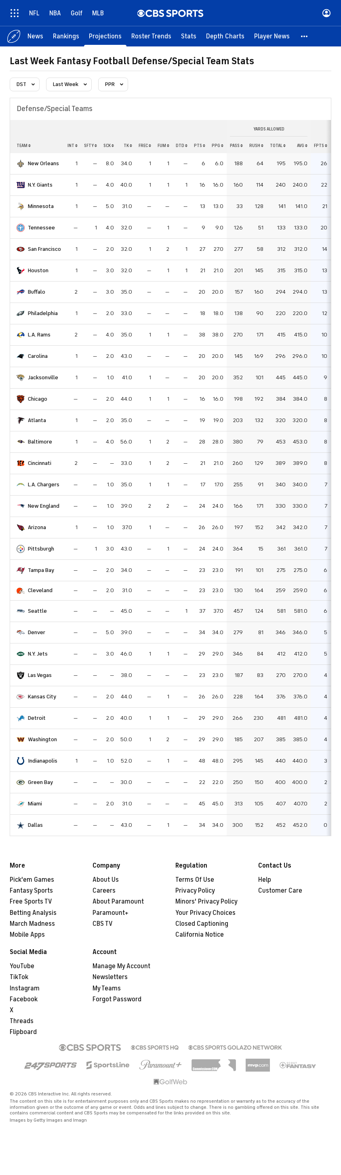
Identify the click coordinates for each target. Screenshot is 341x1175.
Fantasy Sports (31, 891)
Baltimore (40, 441)
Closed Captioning (201, 924)
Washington (42, 739)
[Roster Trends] (151, 36)
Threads (22, 1021)
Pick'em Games (32, 880)
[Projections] (105, 36)
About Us (106, 880)
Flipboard (23, 1032)
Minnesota (41, 206)
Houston (38, 270)
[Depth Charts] (225, 36)
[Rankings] (66, 36)
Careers (104, 891)
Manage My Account (121, 966)
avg (302, 145)
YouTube (22, 966)
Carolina (38, 356)
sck (108, 145)
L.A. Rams (39, 334)
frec (145, 145)
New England (43, 505)
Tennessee (41, 227)
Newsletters (110, 977)
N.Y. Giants (40, 184)
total (278, 145)
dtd (181, 145)
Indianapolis (42, 760)
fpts (320, 145)
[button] (305, 36)
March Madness (32, 924)
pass (236, 145)
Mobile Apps (27, 935)
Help (264, 880)
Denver (36, 632)
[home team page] (21, 164)
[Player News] (272, 36)
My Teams (107, 988)
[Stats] (188, 36)
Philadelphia (43, 313)
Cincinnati (39, 463)
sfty (90, 145)
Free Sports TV (31, 902)
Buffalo (36, 291)
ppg (217, 145)
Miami (35, 803)
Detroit (37, 718)
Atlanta (37, 420)
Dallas (35, 825)
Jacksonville (43, 377)
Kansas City (42, 696)
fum (163, 145)
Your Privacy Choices (205, 913)
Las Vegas (40, 675)
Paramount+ (110, 913)
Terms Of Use (194, 880)
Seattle (37, 610)
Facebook (24, 999)
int (72, 145)
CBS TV (103, 924)
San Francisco (44, 249)
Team (24, 145)
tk (128, 145)
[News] (35, 36)
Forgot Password (117, 999)
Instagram (25, 988)
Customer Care (280, 891)
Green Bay (40, 782)
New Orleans (43, 163)
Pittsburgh (41, 548)
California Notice (199, 935)
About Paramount (118, 902)
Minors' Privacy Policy (206, 902)
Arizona (37, 527)
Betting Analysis (33, 913)
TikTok (19, 977)
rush (256, 145)
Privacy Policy (195, 891)
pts (199, 145)
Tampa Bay (41, 570)
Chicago (37, 398)
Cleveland (40, 590)
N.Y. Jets (38, 653)
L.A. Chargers (43, 484)
